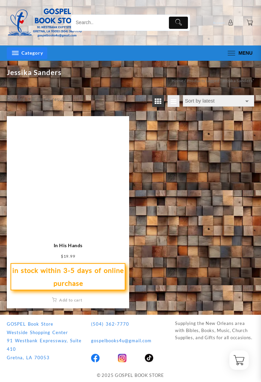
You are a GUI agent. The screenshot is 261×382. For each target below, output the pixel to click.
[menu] (239, 53)
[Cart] (250, 22)
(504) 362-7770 (110, 324)
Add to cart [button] (71, 300)
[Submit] (178, 23)
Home (178, 80)
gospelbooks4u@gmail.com (121, 340)
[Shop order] (218, 101)
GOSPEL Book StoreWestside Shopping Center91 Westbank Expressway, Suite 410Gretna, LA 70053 (44, 340)
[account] (224, 22)
